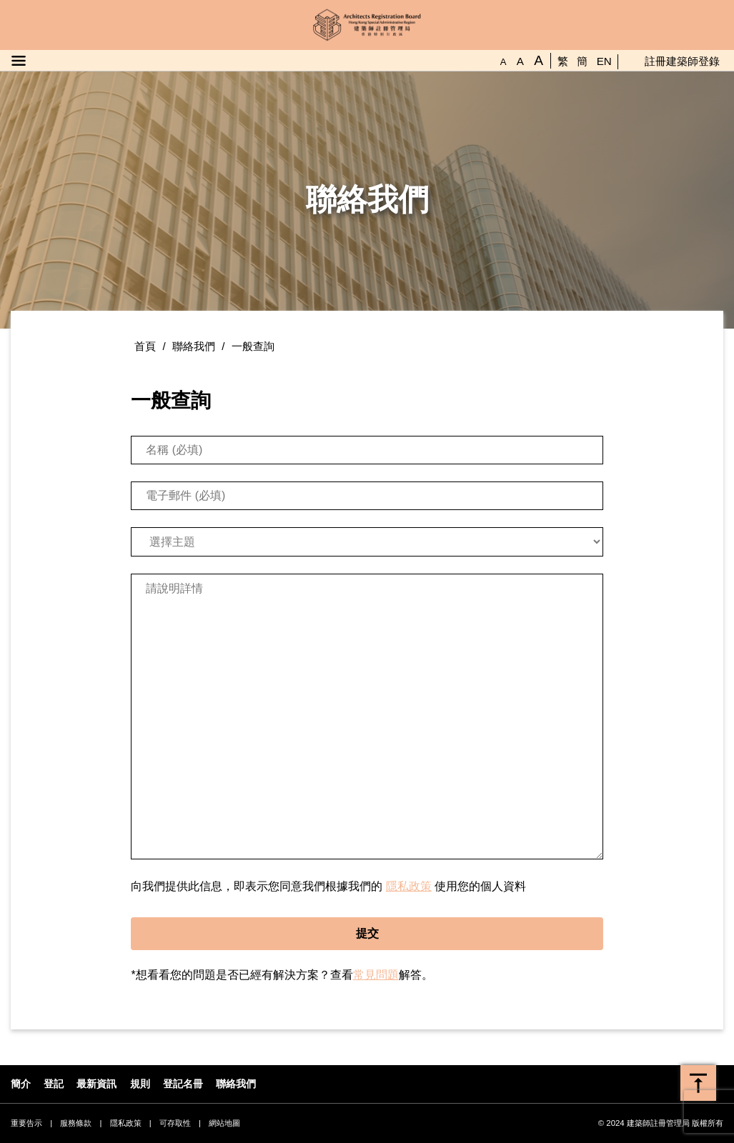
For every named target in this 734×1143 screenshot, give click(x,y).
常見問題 (376, 975)
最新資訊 (96, 1083)
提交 (367, 933)
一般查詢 (253, 346)
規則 (140, 1083)
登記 (54, 1083)
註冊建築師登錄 (682, 61)
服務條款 (75, 1123)
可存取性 (175, 1123)
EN (604, 61)
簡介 (21, 1083)
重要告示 (26, 1123)
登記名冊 (183, 1083)
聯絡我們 (193, 346)
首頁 (145, 346)
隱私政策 (409, 886)
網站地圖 (224, 1123)
